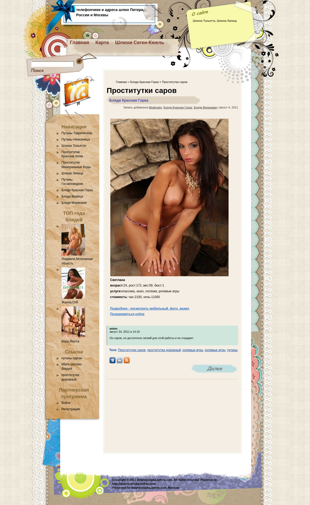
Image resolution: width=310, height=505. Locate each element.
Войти (65, 403)
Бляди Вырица (72, 196)
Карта (102, 42)
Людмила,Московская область (77, 259)
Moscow (173, 487)
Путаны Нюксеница (75, 139)
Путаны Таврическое (76, 133)
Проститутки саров (132, 350)
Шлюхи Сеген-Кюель (139, 42)
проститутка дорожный (164, 350)
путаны (232, 350)
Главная (79, 42)
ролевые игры (193, 350)
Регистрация (70, 409)
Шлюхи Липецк (72, 173)
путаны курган (71, 358)
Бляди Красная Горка (77, 190)
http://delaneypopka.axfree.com (134, 483)
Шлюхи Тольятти (73, 146)
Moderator (155, 107)
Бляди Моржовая (74, 203)
